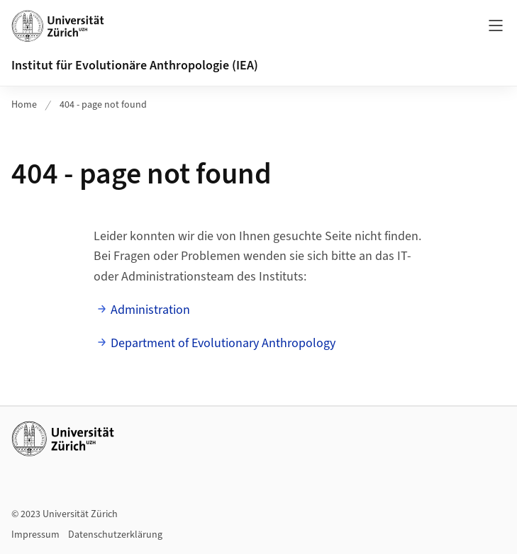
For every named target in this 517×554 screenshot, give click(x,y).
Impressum (35, 535)
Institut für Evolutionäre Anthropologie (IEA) (134, 65)
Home (24, 105)
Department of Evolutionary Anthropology (223, 343)
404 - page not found (103, 105)
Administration (150, 310)
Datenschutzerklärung (115, 535)
